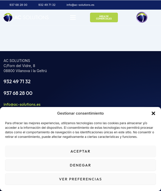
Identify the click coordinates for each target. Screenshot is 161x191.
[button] (153, 113)
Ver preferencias (80, 179)
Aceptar (80, 151)
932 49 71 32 (17, 81)
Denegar (80, 165)
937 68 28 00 (18, 93)
